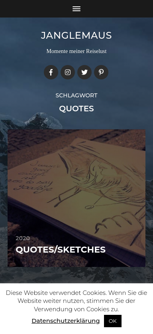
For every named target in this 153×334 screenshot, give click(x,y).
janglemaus (76, 35)
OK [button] (113, 321)
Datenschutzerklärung (65, 320)
